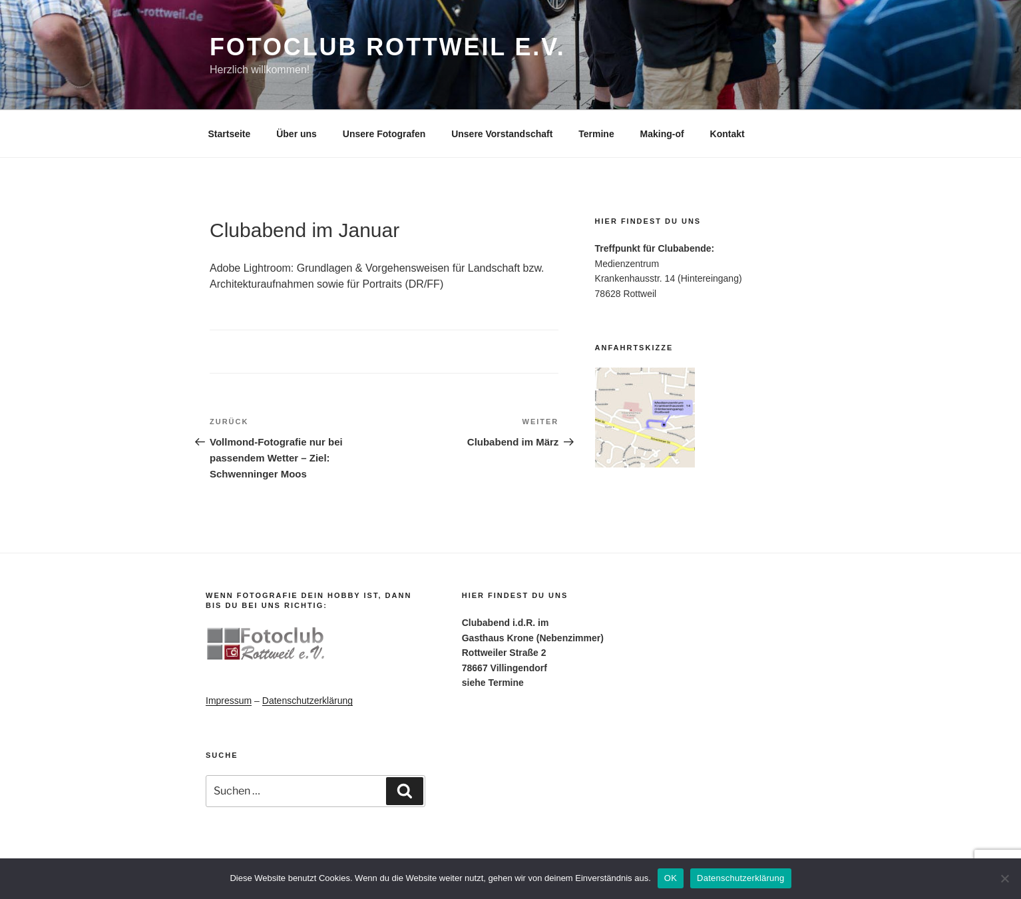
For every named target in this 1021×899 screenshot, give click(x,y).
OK (670, 878)
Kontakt (727, 134)
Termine (596, 134)
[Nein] (1004, 878)
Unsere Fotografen (384, 134)
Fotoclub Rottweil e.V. (388, 47)
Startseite (229, 134)
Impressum (229, 700)
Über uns (296, 134)
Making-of (662, 134)
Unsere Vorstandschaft (501, 134)
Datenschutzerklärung (307, 700)
